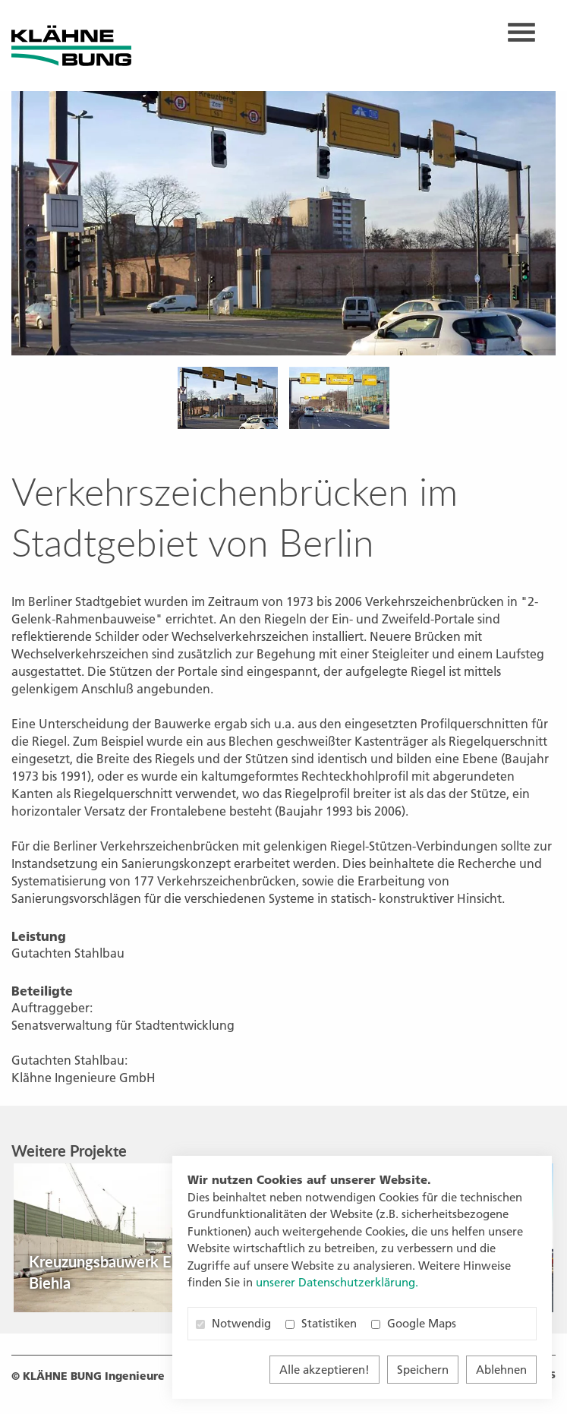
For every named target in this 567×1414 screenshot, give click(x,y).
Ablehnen (501, 1369)
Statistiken (321, 1323)
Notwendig (233, 1323)
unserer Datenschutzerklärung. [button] (337, 1282)
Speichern (423, 1369)
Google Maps (413, 1323)
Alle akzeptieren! (324, 1369)
